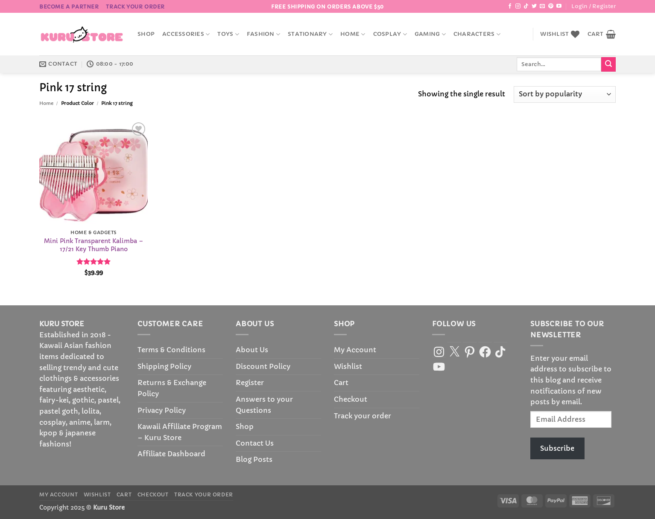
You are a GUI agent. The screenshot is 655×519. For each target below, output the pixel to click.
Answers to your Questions (264, 405)
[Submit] (608, 64)
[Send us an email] (542, 6)
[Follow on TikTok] (526, 6)
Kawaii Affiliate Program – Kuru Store (179, 432)
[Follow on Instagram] (517, 6)
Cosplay (390, 34)
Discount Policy (263, 366)
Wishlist (348, 366)
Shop (146, 34)
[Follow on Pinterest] (550, 6)
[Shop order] (565, 94)
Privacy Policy (161, 410)
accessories (186, 34)
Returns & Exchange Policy (171, 388)
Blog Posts (254, 459)
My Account (355, 349)
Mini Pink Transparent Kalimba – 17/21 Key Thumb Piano (93, 245)
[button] (593, 6)
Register (250, 382)
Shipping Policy (164, 366)
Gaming (430, 34)
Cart (341, 382)
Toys (228, 34)
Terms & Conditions (171, 349)
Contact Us (255, 443)
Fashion (263, 34)
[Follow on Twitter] (534, 6)
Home (352, 34)
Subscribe (557, 448)
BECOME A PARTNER (69, 6)
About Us (252, 349)
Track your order (135, 6)
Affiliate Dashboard (171, 453)
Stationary (310, 34)
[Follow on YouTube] (558, 6)
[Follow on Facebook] (509, 6)
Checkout (350, 399)
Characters (476, 34)
